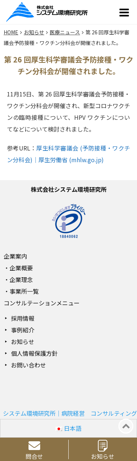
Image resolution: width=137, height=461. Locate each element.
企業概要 (21, 267)
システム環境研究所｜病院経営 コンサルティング (70, 413)
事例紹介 (22, 329)
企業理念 (21, 279)
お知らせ (22, 341)
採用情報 (22, 318)
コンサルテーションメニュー (42, 302)
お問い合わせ (28, 365)
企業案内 (15, 256)
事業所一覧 (24, 291)
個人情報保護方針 (34, 353)
